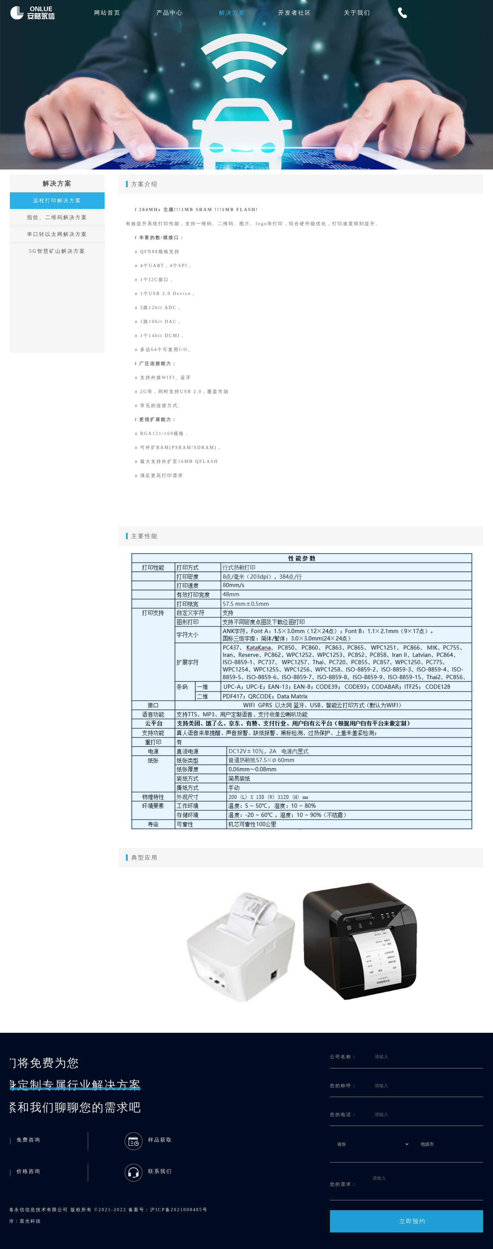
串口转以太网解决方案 (55, 234)
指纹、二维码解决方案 (55, 217)
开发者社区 (295, 13)
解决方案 (232, 13)
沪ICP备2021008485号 (36, 1209)
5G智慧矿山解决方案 (55, 251)
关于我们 (357, 13)
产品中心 (169, 13)
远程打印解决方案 (55, 200)
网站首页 (107, 13)
